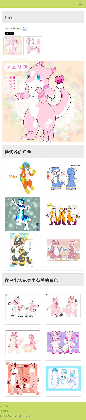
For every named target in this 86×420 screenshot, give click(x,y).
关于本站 (4, 405)
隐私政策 (4, 410)
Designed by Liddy (16, 28)
